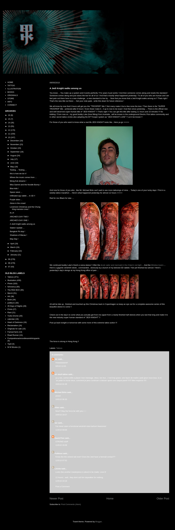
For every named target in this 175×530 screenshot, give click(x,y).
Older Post (163, 498)
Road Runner (13, 335)
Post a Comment (62, 486)
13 (9, 126)
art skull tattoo (61, 374)
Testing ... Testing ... (18, 170)
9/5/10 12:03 (60, 366)
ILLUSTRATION (14, 89)
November (15, 144)
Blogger (98, 521)
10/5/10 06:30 (61, 399)
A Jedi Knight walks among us (22, 224)
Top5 (9, 344)
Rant (9, 312)
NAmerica (11, 287)
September (15, 152)
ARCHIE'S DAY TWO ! (19, 217)
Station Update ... (17, 228)
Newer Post (56, 498)
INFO (9, 102)
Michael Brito (61, 392)
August (13, 155)
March (13, 247)
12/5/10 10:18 (61, 481)
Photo (9, 283)
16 (9, 115)
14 (9, 123)
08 (9, 263)
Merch (10, 293)
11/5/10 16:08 (61, 445)
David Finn (59, 438)
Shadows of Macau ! (18, 235)
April (12, 243)
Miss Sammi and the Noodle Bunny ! (25, 185)
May (12, 167)
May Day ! (14, 239)
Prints (9, 309)
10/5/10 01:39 (61, 384)
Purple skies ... (16, 199)
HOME (10, 82)
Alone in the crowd (17, 203)
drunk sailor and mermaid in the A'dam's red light (121, 265)
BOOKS (10, 92)
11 (9, 134)
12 (9, 130)
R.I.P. (12, 213)
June (12, 163)
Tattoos (59, 348)
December (15, 141)
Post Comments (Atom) (71, 504)
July (12, 159)
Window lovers (157, 265)
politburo (11, 303)
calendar (11, 319)
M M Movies (12, 347)
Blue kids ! (14, 188)
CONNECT (12, 105)
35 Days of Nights (14, 306)
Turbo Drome (13, 316)
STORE (10, 98)
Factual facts (12, 332)
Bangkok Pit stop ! (17, 231)
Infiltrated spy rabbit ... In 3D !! (22, 196)
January (14, 255)
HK (8, 296)
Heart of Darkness (15, 322)
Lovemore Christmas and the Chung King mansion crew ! (25, 208)
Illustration (11, 280)
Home (110, 498)
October (14, 148)
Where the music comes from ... (23, 177)
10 (9, 137)
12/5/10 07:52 (61, 460)
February (14, 251)
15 (9, 119)
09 (9, 259)
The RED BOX (13, 290)
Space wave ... (16, 192)
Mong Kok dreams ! (18, 181)
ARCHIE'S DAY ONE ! (19, 220)
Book (9, 299)
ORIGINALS (12, 95)
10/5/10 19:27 (61, 415)
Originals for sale (14, 329)
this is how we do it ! (18, 173)
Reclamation (12, 325)
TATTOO (11, 85)
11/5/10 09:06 (61, 430)
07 (9, 267)
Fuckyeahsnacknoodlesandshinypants (23, 338)
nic (56, 359)
